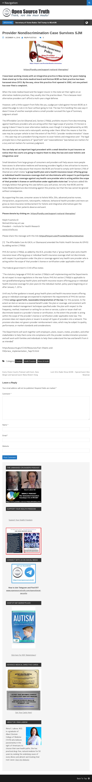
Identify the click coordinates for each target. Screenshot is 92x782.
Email (5, 435)
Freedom (18, 361)
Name (5, 424)
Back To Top (83, 778)
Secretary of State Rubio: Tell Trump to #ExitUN (35, 22)
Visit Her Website (22, 759)
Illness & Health (43, 361)
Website (5, 446)
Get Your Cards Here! (23, 691)
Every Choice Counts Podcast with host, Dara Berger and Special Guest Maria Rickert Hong (20, 373)
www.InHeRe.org (10, 229)
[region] (23, 629)
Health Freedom (30, 361)
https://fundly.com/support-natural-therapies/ (52, 213)
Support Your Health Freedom (20, 519)
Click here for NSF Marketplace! (23, 655)
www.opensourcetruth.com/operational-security (23, 592)
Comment (6, 393)
